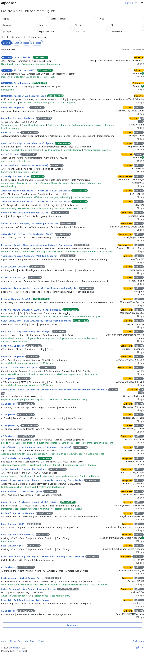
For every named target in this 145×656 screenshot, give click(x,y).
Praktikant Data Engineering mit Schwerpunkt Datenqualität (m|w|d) (43, 556)
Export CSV (127, 49)
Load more (72, 625)
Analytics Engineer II (15, 108)
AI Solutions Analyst (14, 277)
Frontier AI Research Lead (24, 96)
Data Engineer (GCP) (14, 524)
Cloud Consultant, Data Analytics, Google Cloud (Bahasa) (37, 321)
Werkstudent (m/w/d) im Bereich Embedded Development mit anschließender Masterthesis (54, 390)
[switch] (137, 3)
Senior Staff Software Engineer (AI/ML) (26, 213)
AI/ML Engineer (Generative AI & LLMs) (25, 165)
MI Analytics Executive (16, 176)
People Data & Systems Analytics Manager (26, 332)
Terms (33, 641)
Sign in (128, 3)
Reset (26, 42)
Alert (16, 42)
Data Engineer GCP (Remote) (18, 535)
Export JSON (138, 49)
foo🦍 (25, 651)
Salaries (37, 42)
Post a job (23, 641)
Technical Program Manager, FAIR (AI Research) (30, 256)
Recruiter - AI (10, 133)
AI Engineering (10, 425)
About (4, 641)
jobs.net (8, 3)
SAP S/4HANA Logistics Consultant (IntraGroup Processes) (37, 447)
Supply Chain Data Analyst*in (19, 458)
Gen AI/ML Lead (10, 154)
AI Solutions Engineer (15, 267)
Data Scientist (17, 57)
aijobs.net (14, 647)
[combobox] (24, 18)
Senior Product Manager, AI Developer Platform (30, 223)
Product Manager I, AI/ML (17, 299)
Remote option (13, 37)
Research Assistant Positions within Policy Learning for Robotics (42, 480)
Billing (12, 641)
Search (6, 42)
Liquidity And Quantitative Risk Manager (26, 600)
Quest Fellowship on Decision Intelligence (28, 143)
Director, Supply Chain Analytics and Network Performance (37, 245)
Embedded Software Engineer (18, 118)
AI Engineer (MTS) (19, 70)
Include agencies (37, 37)
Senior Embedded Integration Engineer (24, 469)
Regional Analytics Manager (18, 513)
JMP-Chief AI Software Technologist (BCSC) (28, 234)
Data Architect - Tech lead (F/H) (22, 491)
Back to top (138, 641)
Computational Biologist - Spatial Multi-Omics (30, 502)
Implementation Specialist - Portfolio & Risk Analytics (36, 191)
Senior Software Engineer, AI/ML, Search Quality (31, 310)
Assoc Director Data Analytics (20, 368)
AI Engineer (9, 379)
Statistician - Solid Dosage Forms (23, 578)
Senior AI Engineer (13, 346)
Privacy (41, 641)
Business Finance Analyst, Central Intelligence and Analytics (40, 288)
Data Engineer (16, 83)
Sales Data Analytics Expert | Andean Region (29, 589)
